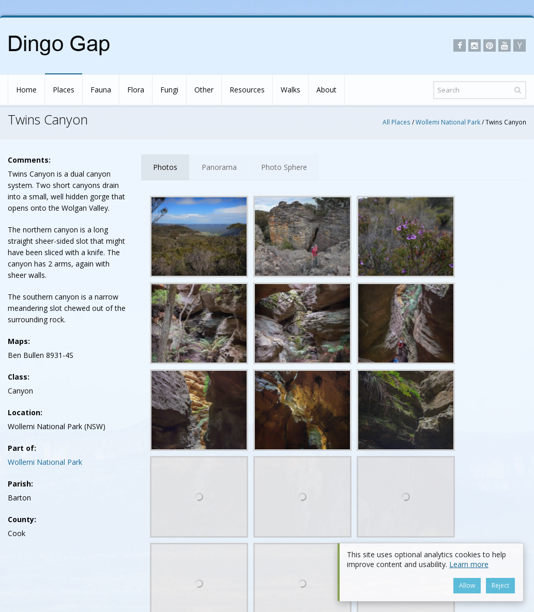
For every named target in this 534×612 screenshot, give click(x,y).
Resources (247, 90)
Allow (468, 585)
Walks (290, 90)
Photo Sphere (284, 167)
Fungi (169, 90)
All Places (396, 122)
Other (203, 90)
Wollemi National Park (448, 122)
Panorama (219, 167)
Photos (165, 167)
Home (26, 90)
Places (63, 90)
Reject (501, 585)
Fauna (100, 90)
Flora (135, 90)
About (326, 90)
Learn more (469, 564)
